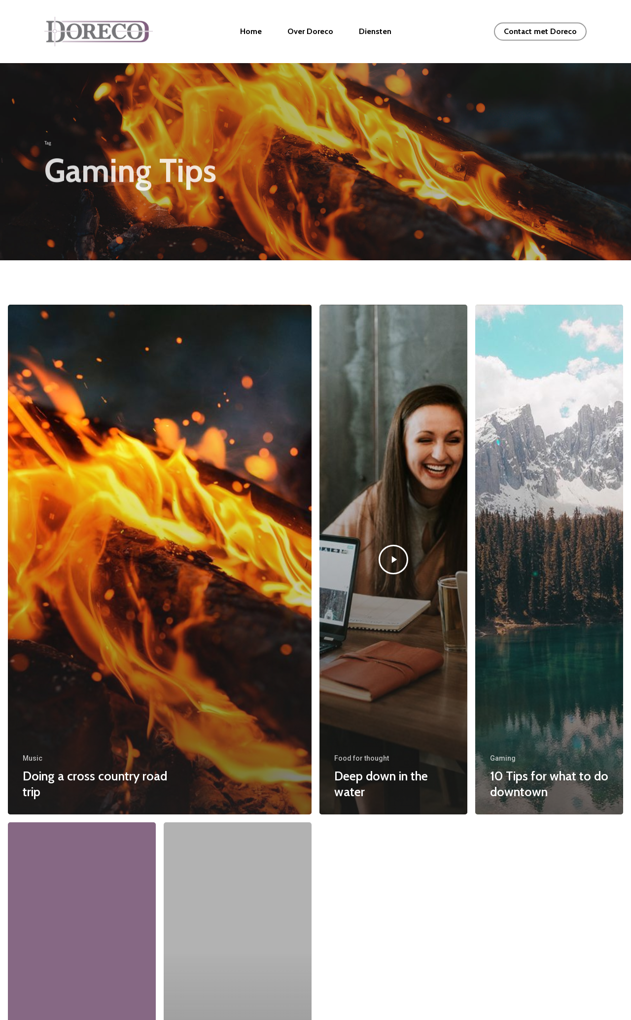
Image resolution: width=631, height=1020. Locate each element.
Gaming (503, 758)
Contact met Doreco (540, 31)
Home (290, 31)
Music (32, 758)
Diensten (414, 31)
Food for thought (361, 758)
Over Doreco (349, 31)
